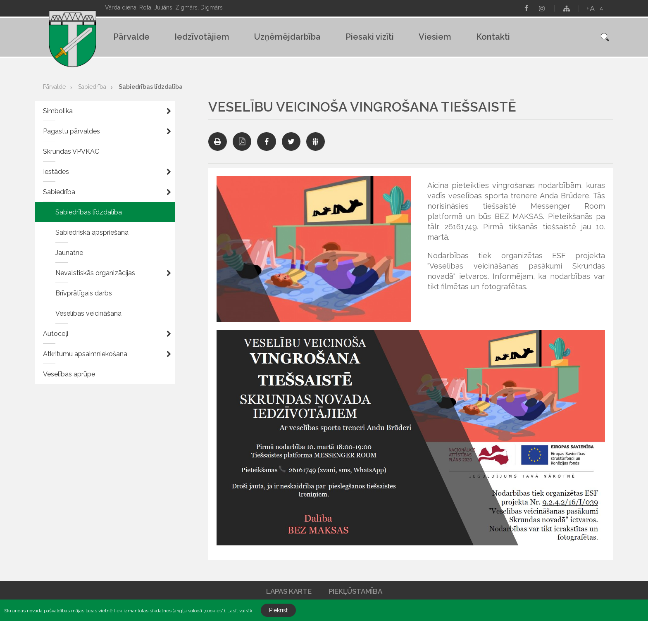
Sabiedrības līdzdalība (151, 86)
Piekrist (278, 610)
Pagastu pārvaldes (71, 131)
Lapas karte (289, 591)
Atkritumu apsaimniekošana (85, 354)
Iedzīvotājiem (201, 37)
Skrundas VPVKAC (71, 151)
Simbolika (58, 111)
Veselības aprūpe (69, 374)
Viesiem (435, 37)
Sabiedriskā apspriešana (92, 232)
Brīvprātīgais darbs (83, 293)
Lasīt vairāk (240, 611)
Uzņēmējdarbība (287, 37)
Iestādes (56, 172)
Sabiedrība (92, 86)
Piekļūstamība (355, 591)
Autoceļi (55, 334)
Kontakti (493, 37)
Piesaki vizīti (369, 37)
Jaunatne (69, 253)
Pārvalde (131, 37)
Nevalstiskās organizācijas (95, 273)
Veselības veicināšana (88, 313)
